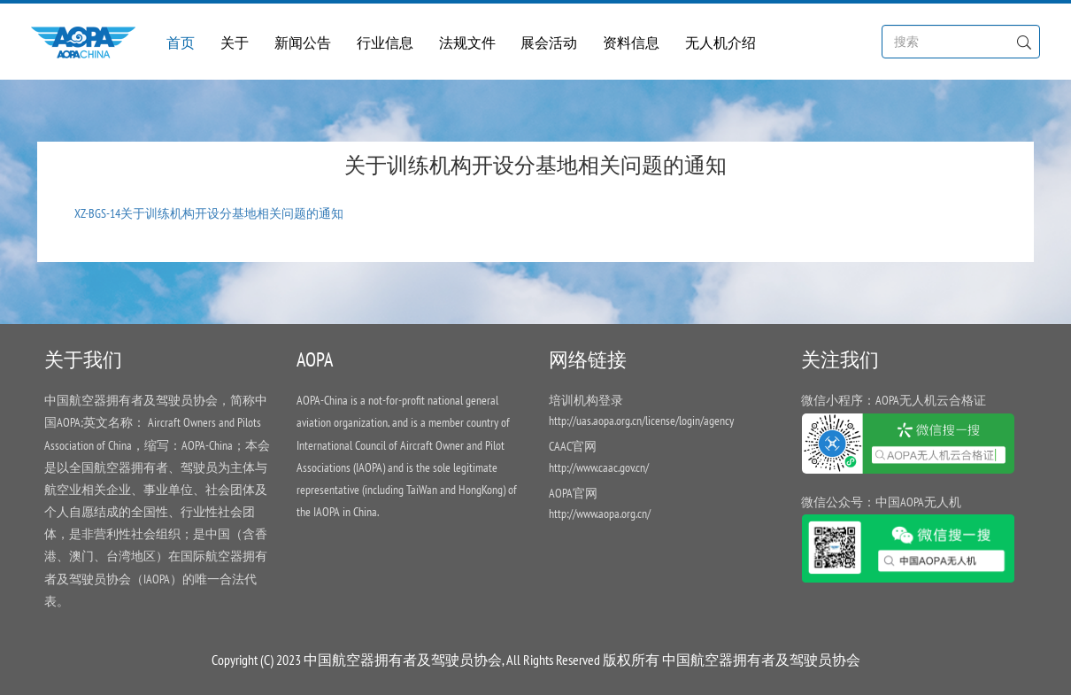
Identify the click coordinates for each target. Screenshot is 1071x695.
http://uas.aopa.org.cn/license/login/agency (641, 421)
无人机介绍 (720, 42)
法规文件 (467, 42)
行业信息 (385, 42)
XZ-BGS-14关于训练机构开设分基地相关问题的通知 (208, 213)
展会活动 (548, 42)
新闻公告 (302, 42)
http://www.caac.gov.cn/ (599, 467)
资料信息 (631, 42)
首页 (180, 42)
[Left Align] (1023, 40)
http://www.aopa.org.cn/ (600, 513)
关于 (234, 42)
